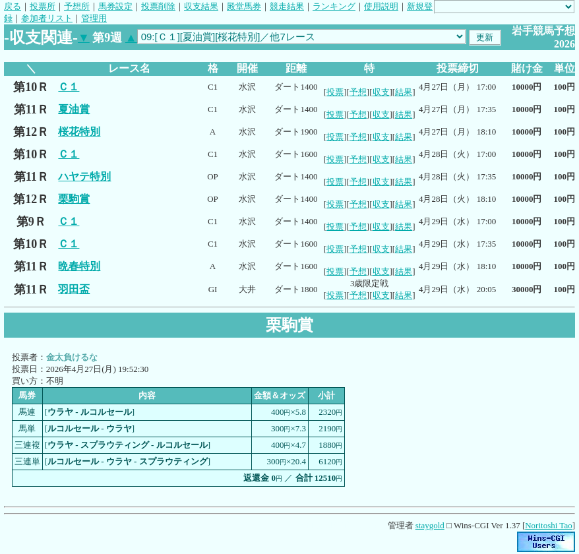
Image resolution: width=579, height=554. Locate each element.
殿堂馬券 (244, 6)
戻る (12, 6)
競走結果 (287, 6)
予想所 (77, 6)
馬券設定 (115, 6)
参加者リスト (47, 18)
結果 (403, 92)
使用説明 (381, 6)
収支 (381, 92)
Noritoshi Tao (548, 525)
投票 (335, 92)
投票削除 (158, 6)
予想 (358, 92)
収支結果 (201, 6)
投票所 (42, 6)
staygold (429, 525)
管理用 (94, 18)
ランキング (334, 6)
